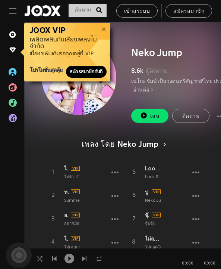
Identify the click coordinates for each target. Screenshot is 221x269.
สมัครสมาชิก (188, 11)
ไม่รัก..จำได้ (66, 168)
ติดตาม (190, 116)
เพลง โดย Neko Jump (123, 145)
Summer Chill (77, 200)
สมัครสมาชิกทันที (86, 71)
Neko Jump (156, 200)
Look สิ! (153, 168)
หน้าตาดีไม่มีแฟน (66, 192)
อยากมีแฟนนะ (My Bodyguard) (66, 215)
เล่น (150, 115)
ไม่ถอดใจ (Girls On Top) (153, 239)
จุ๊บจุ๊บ (150, 224)
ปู (146, 192)
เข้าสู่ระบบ (137, 11)
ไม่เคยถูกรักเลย (66, 239)
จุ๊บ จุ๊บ (147, 215)
